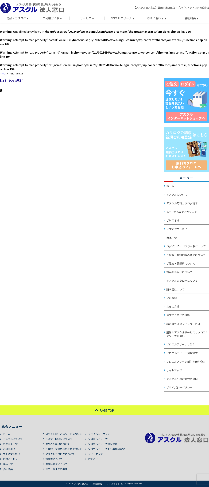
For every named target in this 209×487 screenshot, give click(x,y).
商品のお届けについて (179, 272)
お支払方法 (172, 306)
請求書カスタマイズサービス (183, 324)
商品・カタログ (16, 18)
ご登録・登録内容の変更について (186, 255)
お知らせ (93, 459)
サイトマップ (174, 370)
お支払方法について (56, 464)
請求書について (175, 289)
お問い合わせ (155, 18)
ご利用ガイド (50, 18)
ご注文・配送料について (180, 263)
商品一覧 (171, 237)
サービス (85, 18)
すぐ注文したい (11, 454)
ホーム (170, 186)
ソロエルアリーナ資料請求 (182, 353)
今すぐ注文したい (176, 229)
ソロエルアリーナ (120, 18)
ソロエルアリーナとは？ (180, 344)
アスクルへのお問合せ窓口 (182, 379)
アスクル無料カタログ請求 (182, 203)
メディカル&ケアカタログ (181, 212)
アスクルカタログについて (182, 280)
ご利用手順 (172, 220)
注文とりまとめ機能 (178, 315)
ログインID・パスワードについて (186, 246)
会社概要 (190, 18)
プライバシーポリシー (179, 387)
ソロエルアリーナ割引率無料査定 (186, 361)
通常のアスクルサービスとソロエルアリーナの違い (187, 334)
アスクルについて (176, 194)
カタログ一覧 (10, 444)
